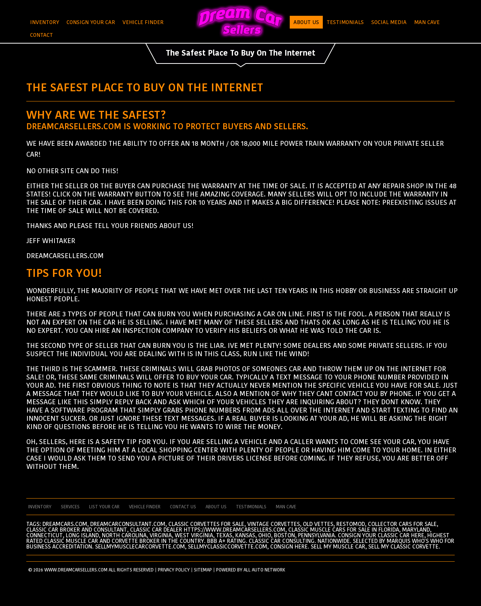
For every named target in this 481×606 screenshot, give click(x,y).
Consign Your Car (91, 22)
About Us (306, 22)
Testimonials (345, 22)
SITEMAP (203, 570)
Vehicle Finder (143, 22)
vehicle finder (144, 507)
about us (216, 507)
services (70, 507)
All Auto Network (264, 570)
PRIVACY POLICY (174, 570)
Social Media (389, 22)
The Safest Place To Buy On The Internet (240, 53)
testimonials (251, 507)
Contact (41, 35)
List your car (104, 507)
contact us (183, 507)
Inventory (44, 22)
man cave (286, 507)
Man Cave (427, 22)
